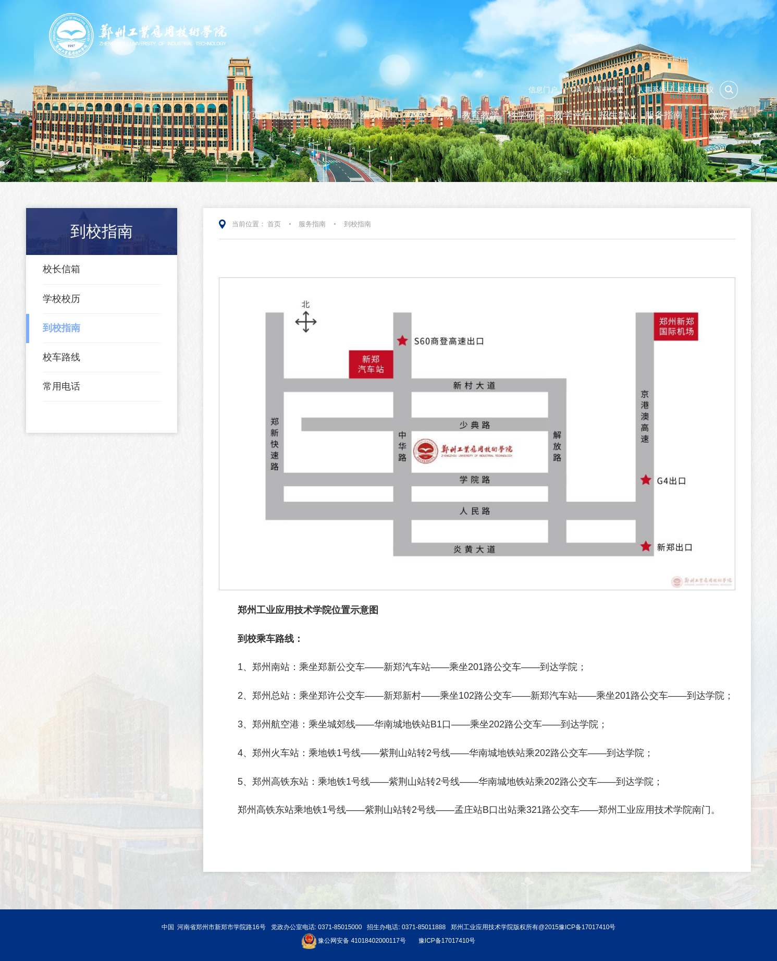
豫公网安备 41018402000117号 (362, 941)
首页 (274, 224)
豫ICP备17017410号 (446, 941)
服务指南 (312, 224)
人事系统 (652, 90)
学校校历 (61, 299)
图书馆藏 (609, 90)
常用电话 (61, 386)
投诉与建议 (695, 90)
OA (576, 90)
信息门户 (543, 90)
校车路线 (61, 357)
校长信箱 (61, 269)
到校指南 (61, 328)
